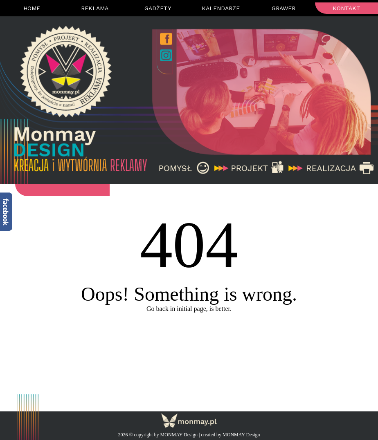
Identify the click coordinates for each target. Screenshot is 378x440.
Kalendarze (221, 8)
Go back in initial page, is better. (189, 308)
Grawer (283, 8)
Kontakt (346, 8)
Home (31, 8)
